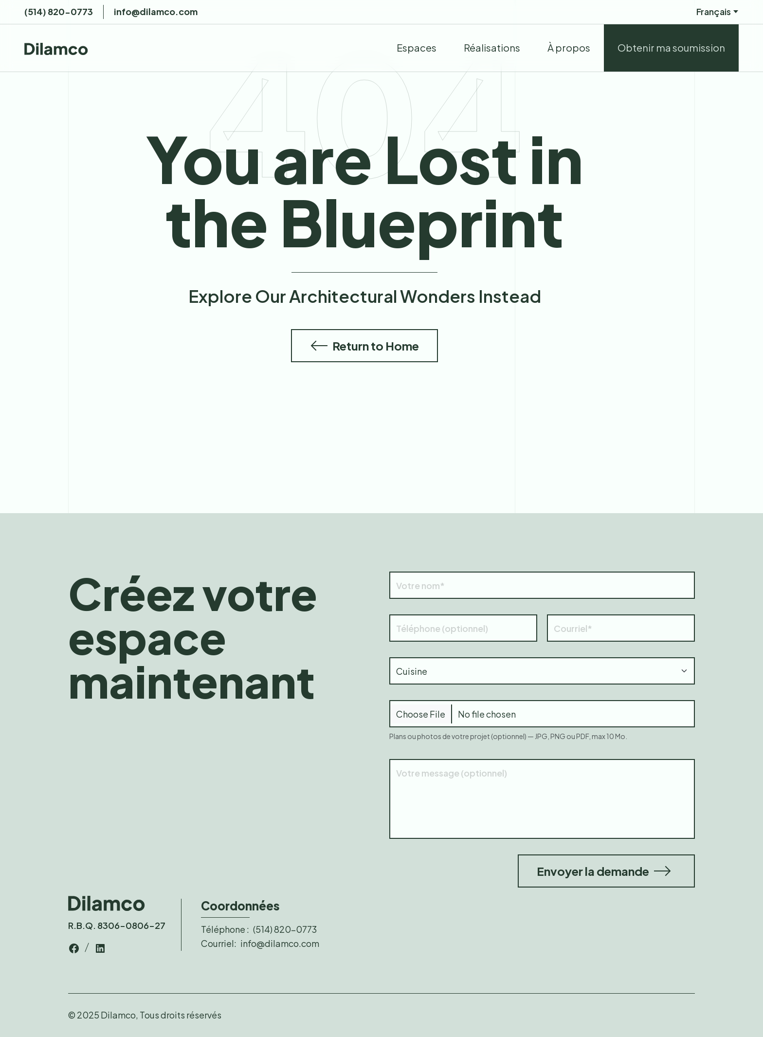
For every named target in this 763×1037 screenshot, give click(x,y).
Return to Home (364, 345)
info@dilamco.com (156, 11)
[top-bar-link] (74, 946)
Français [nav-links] (717, 12)
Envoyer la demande (604, 871)
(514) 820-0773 (58, 11)
